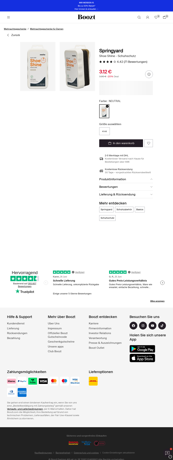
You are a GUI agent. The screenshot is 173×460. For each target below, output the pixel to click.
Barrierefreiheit (63, 452)
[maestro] (64, 381)
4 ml (104, 131)
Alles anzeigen (157, 301)
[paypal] (22, 381)
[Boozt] (86, 17)
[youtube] (152, 325)
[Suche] (139, 17)
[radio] (104, 111)
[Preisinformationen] (149, 74)
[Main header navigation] (8, 17)
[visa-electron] (75, 381)
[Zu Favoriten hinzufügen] (148, 143)
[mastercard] (53, 381)
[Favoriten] (156, 17)
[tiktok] (162, 325)
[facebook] (133, 325)
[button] (37, 66)
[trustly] (32, 381)
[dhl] (93, 381)
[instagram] (143, 325)
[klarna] (11, 381)
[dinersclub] (11, 393)
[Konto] (147, 17)
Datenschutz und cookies (86, 452)
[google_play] (142, 348)
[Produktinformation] (126, 179)
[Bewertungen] (126, 187)
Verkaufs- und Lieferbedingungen (25, 408)
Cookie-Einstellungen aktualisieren (118, 453)
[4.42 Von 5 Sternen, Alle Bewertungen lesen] (123, 62)
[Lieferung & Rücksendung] (126, 194)
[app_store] (142, 358)
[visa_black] (43, 381)
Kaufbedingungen (43, 452)
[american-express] (22, 393)
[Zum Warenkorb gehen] (164, 17)
